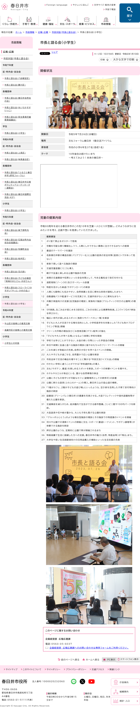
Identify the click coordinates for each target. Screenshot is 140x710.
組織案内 (124, 692)
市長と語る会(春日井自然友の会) (18, 99)
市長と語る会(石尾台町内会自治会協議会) (18, 241)
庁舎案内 (124, 682)
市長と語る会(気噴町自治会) (17, 250)
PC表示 (111, 660)
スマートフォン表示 (129, 659)
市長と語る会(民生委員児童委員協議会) (18, 118)
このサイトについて (32, 669)
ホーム (18, 32)
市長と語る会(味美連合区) (17, 159)
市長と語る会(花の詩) (15, 272)
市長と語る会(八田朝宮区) (17, 78)
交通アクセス (98, 669)
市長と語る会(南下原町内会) (17, 231)
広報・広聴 (43, 32)
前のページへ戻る (70, 660)
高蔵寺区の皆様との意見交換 (18, 330)
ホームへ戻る (92, 660)
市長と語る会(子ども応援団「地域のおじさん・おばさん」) (18, 279)
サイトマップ (12, 669)
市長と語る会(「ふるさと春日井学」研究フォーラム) (18, 174)
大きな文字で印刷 (123, 59)
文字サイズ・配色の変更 (105, 5)
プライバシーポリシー (76, 669)
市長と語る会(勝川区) (15, 85)
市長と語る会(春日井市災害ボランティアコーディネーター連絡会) (18, 185)
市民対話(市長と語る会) (64, 32)
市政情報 (29, 32)
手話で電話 (110, 9)
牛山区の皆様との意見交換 (17, 323)
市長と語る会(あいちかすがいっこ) (18, 109)
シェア (55, 52)
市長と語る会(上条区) (15, 153)
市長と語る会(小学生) (15, 133)
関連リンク (115, 669)
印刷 (102, 60)
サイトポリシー (53, 669)
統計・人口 (125, 701)
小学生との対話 (12, 343)
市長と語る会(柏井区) (15, 259)
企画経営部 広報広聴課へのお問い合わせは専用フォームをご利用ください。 (89, 648)
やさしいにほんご (81, 5)
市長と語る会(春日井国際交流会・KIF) (18, 195)
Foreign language (57, 5)
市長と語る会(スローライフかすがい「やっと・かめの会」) (18, 289)
